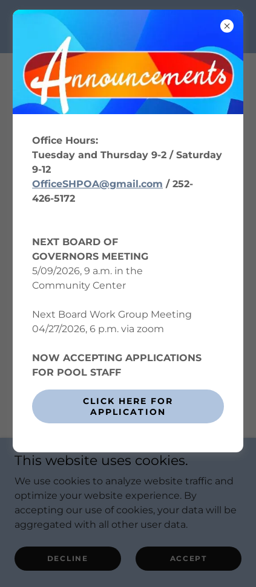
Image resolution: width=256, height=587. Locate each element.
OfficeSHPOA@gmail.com (97, 184)
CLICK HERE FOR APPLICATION (128, 406)
